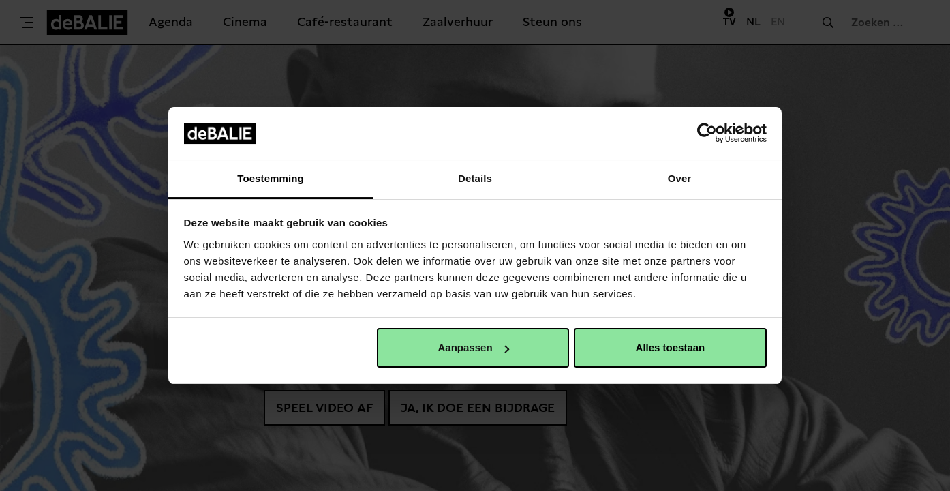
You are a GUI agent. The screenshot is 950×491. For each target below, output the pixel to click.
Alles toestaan (670, 347)
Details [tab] (475, 178)
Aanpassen (473, 347)
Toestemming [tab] (270, 178)
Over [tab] (680, 178)
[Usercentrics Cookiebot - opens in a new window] (707, 133)
